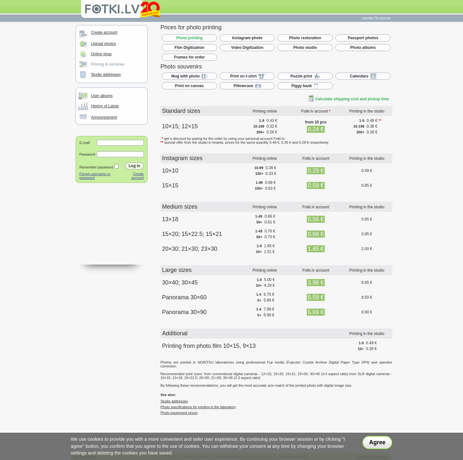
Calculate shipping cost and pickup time (349, 99)
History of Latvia (105, 106)
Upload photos (103, 43)
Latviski (367, 18)
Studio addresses (106, 74)
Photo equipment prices (179, 413)
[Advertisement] (111, 232)
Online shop (101, 54)
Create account (104, 32)
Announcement (104, 117)
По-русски (382, 18)
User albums (102, 96)
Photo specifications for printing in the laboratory (198, 407)
